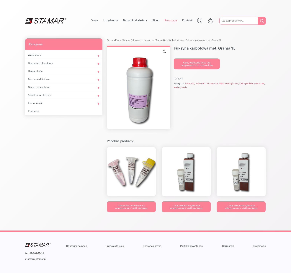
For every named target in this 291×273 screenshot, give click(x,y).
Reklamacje (259, 246)
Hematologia (35, 71)
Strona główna (114, 40)
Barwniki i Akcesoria (207, 83)
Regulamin (228, 246)
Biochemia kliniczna (39, 79)
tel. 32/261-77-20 (34, 253)
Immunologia (35, 103)
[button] (164, 51)
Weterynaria (34, 55)
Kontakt (187, 20)
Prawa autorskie (115, 246)
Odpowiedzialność (76, 246)
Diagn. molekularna (39, 87)
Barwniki (160, 40)
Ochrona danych (152, 246)
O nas (94, 20)
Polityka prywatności (191, 246)
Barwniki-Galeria (134, 20)
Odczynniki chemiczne (40, 63)
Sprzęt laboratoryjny (39, 95)
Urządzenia (110, 20)
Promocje (171, 20)
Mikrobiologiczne (175, 40)
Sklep (155, 20)
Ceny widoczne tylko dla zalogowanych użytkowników (196, 64)
